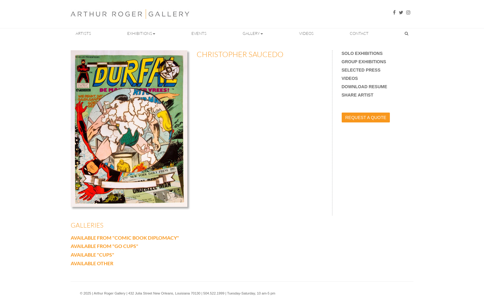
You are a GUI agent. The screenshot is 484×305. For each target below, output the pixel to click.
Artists (83, 33)
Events (199, 33)
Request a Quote (365, 117)
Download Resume (364, 86)
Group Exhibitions (364, 61)
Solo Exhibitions (362, 53)
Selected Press (361, 70)
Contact (359, 33)
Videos (306, 33)
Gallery (253, 33)
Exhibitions (141, 33)
